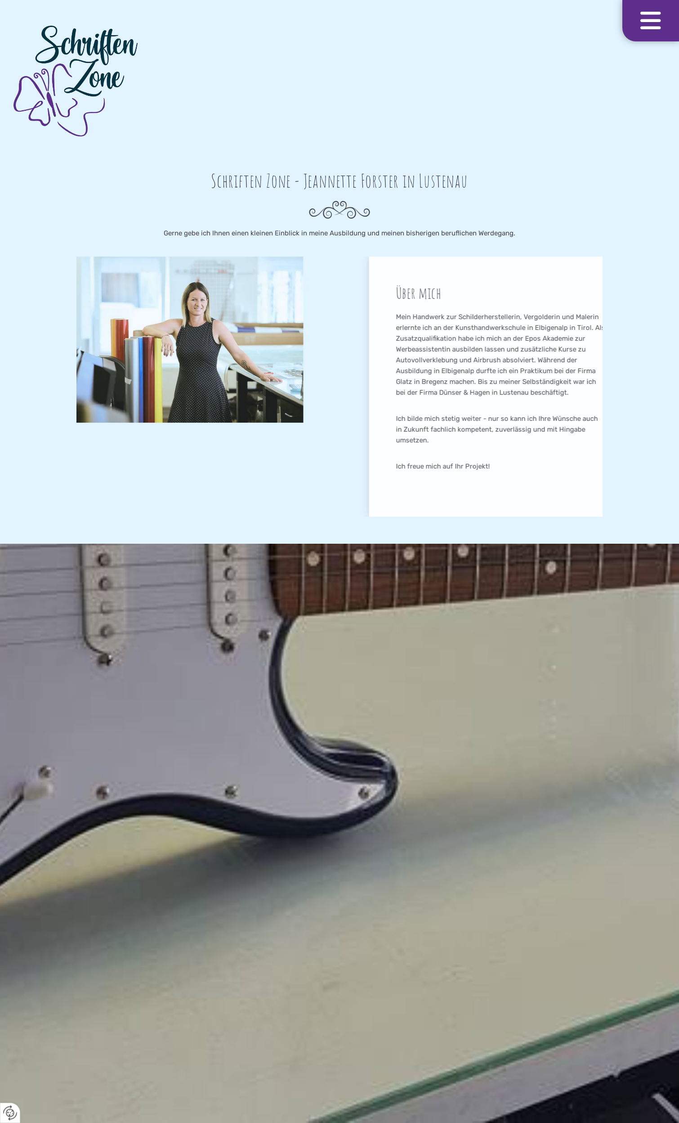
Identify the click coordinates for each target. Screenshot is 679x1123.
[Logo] (339, 81)
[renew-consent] (10, 1113)
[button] (650, 20)
